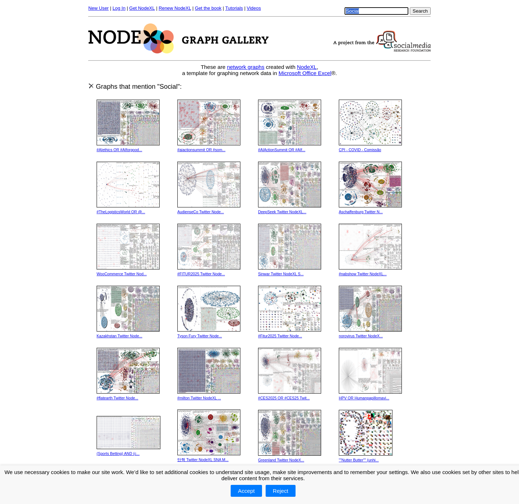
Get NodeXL (142, 8)
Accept (246, 491)
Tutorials (234, 8)
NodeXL (307, 67)
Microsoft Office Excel (305, 73)
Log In (118, 8)
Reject (280, 491)
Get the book (208, 8)
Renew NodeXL (175, 8)
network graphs (246, 67)
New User (98, 8)
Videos (254, 8)
